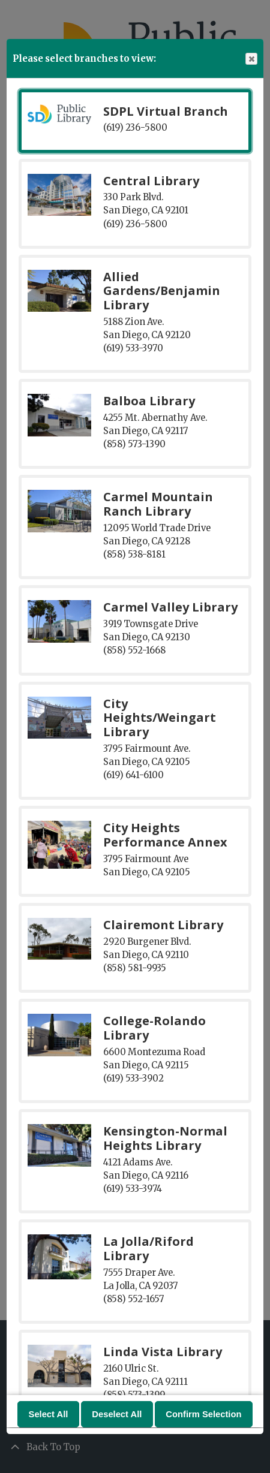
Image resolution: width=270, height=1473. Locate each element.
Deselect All (117, 1415)
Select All (48, 1415)
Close (250, 59)
